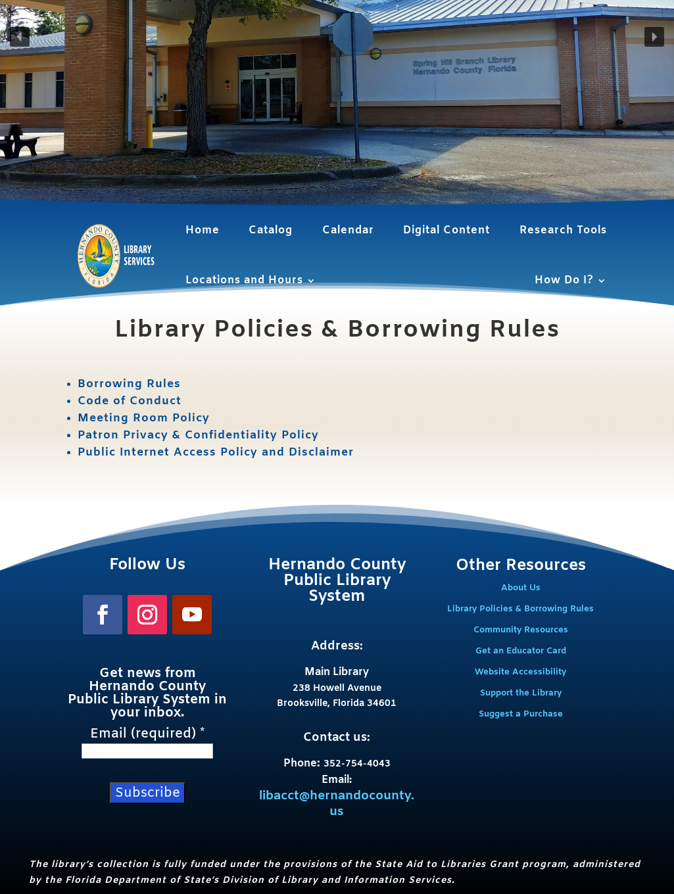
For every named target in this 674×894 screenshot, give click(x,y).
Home (202, 230)
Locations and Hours (244, 280)
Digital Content (446, 230)
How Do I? (564, 280)
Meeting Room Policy (144, 418)
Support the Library (521, 693)
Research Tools (563, 230)
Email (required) (147, 734)
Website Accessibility (520, 672)
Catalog (271, 230)
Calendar (348, 230)
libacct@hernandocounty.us (336, 804)
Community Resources (520, 630)
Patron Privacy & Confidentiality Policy (198, 435)
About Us (521, 588)
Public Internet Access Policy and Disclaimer (216, 452)
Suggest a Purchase (521, 714)
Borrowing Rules (129, 384)
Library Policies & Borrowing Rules (520, 609)
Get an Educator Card (520, 651)
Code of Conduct (129, 401)
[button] (20, 37)
